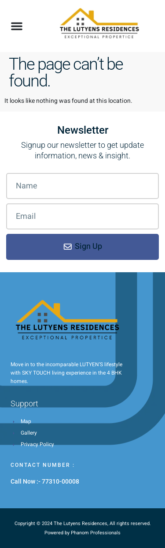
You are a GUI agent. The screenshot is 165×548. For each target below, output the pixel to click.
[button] (16, 26)
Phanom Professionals (96, 533)
